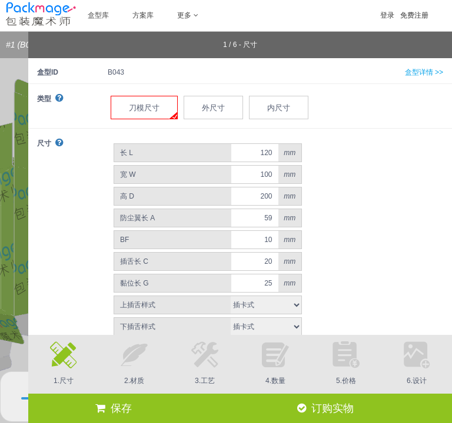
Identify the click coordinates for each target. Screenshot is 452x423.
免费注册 (414, 15)
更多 (187, 15)
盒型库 (98, 15)
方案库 (143, 15)
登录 (387, 15)
